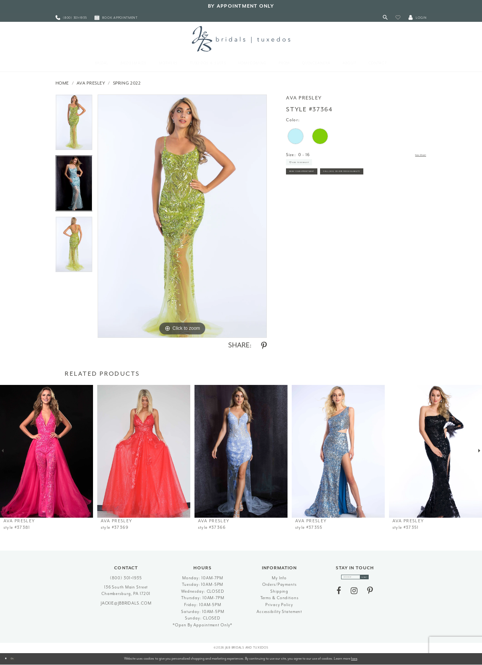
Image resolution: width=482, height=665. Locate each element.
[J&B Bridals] (241, 38)
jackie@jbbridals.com (126, 603)
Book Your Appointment (317, 186)
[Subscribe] (374, 579)
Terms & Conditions (279, 597)
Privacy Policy (279, 604)
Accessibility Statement (279, 611)
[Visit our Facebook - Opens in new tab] (339, 595)
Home (62, 83)
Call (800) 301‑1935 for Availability (329, 203)
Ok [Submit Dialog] (21, 658)
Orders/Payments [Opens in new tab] (279, 584)
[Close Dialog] (8, 659)
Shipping (279, 591)
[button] (398, 17)
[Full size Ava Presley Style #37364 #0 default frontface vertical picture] (182, 216)
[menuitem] (70, 17)
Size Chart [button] (415, 155)
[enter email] (355, 579)
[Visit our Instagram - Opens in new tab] (354, 595)
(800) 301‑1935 (126, 577)
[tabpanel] (74, 125)
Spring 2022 (127, 83)
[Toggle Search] (385, 17)
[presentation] (46, 451)
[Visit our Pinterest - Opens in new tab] (370, 595)
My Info (279, 577)
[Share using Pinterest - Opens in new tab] (264, 345)
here (354, 658)
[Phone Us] (70, 17)
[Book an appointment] (116, 17)
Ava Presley (91, 83)
